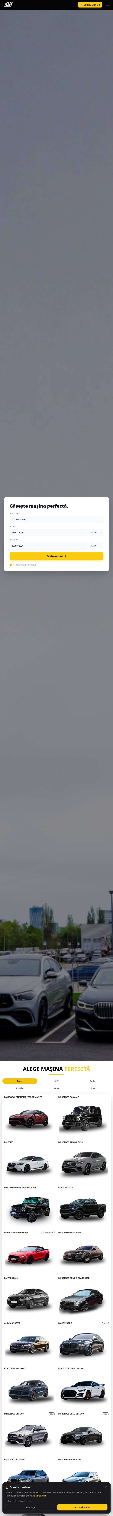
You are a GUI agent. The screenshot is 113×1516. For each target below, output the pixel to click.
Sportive (20, 1088)
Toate (20, 1081)
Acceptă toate (82, 1507)
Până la (14, 540)
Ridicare (15, 513)
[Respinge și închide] (106, 1486)
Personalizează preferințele (18, 1501)
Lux (93, 1088)
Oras (56, 1088)
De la (13, 526)
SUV (56, 1081)
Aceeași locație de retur (24, 564)
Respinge (31, 1507)
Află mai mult (39, 1495)
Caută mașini (56, 556)
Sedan (93, 1081)
